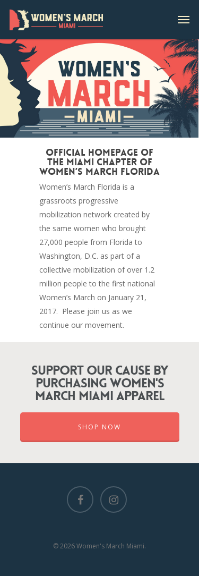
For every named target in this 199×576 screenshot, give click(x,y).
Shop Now (99, 426)
